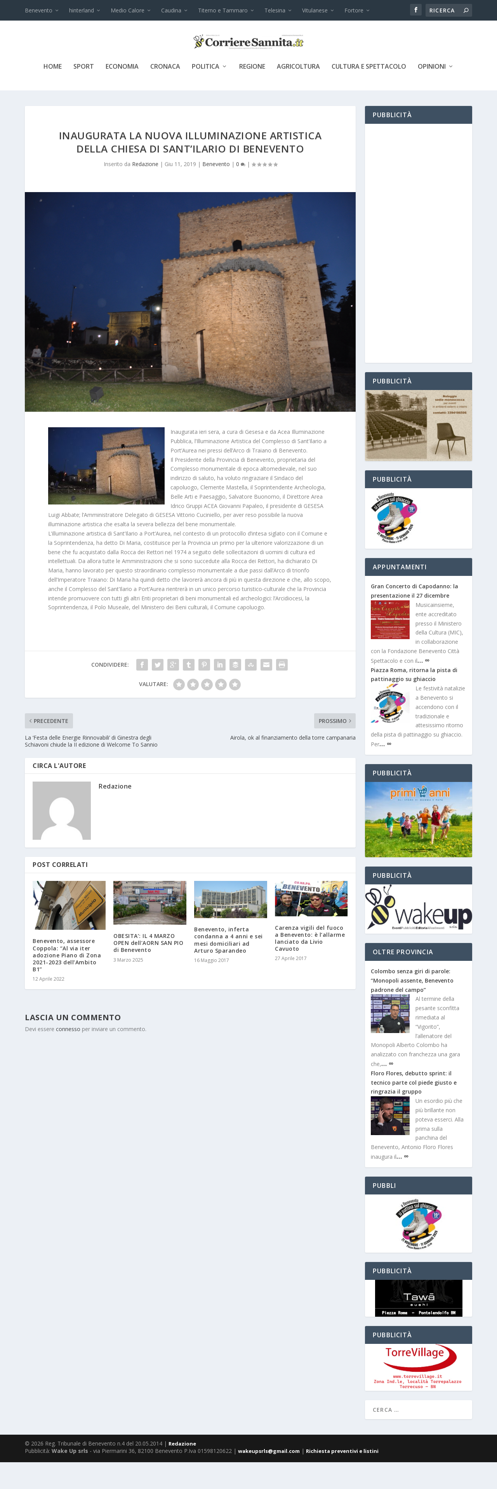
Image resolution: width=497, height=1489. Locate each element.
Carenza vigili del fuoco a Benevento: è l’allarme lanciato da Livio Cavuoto (310, 965)
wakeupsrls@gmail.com (269, 1477)
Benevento (38, 10)
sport (83, 93)
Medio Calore (127, 10)
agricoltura (298, 93)
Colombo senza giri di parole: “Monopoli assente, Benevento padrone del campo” (412, 1007)
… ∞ (423, 687)
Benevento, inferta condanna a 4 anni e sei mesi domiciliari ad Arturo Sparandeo (228, 966)
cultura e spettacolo (369, 93)
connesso (68, 1055)
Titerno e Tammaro (223, 10)
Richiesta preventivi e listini (342, 1477)
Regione (252, 93)
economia (122, 93)
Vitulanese (315, 10)
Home (52, 93)
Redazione (145, 190)
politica (205, 93)
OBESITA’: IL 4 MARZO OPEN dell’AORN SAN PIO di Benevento (148, 969)
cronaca (165, 93)
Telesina (274, 10)
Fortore (353, 10)
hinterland (81, 10)
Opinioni (432, 93)
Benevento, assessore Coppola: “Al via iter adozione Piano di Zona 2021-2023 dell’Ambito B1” (67, 982)
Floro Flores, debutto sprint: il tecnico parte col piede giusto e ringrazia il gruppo (414, 1109)
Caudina (171, 10)
